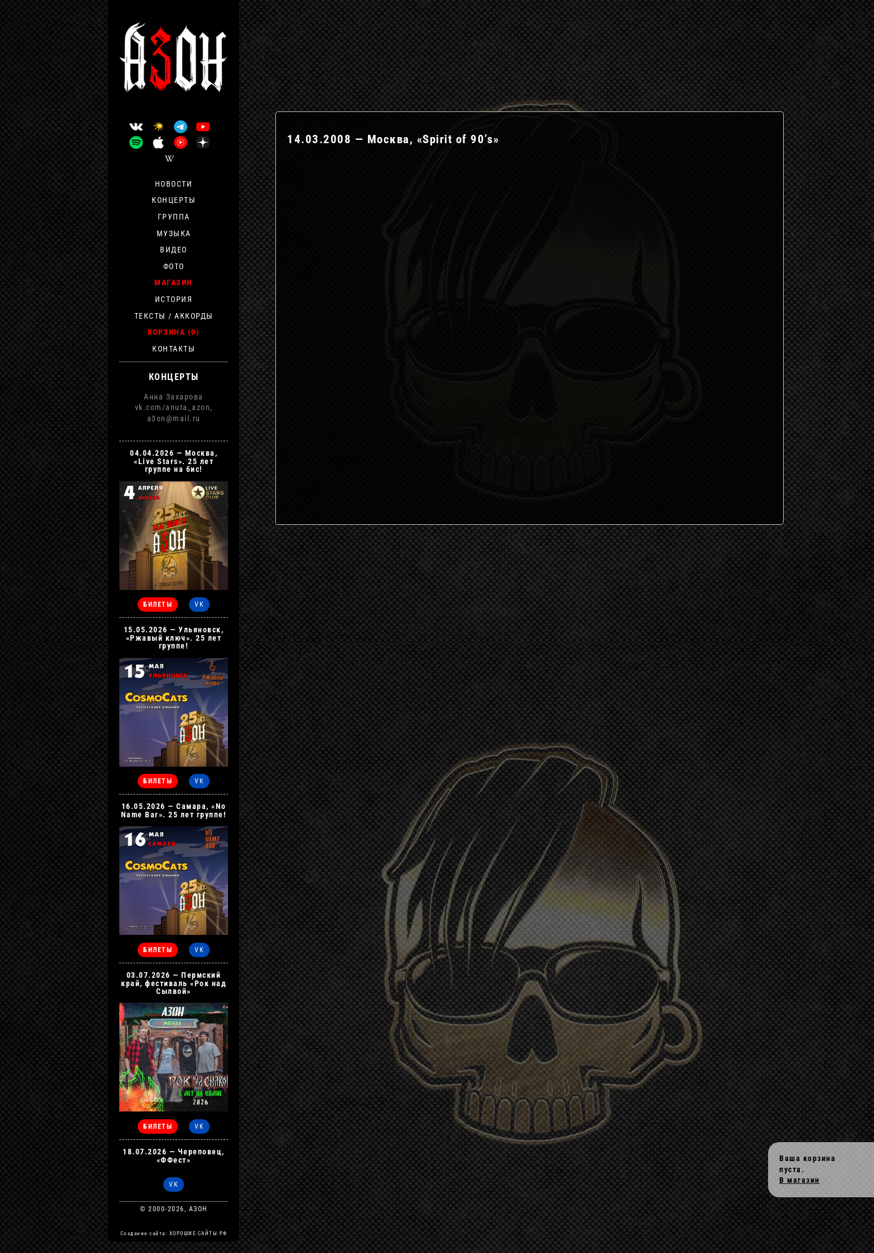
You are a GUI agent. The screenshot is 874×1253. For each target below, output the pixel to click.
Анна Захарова (173, 396)
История (174, 299)
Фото (173, 266)
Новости (174, 183)
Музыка (174, 233)
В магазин (799, 1180)
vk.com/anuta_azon (173, 407)
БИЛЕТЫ (157, 604)
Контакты (173, 348)
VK (199, 604)
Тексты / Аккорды (173, 315)
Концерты (174, 200)
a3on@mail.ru (174, 418)
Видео (173, 249)
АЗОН (198, 1209)
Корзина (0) (174, 332)
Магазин (173, 282)
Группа (174, 216)
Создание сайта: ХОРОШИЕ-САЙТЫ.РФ (173, 1233)
